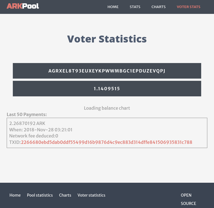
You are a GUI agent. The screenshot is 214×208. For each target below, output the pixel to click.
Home (113, 6)
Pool (23, 6)
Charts (159, 6)
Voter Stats (188, 6)
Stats (135, 6)
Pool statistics (40, 195)
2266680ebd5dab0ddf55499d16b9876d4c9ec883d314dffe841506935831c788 (107, 142)
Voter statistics (91, 195)
